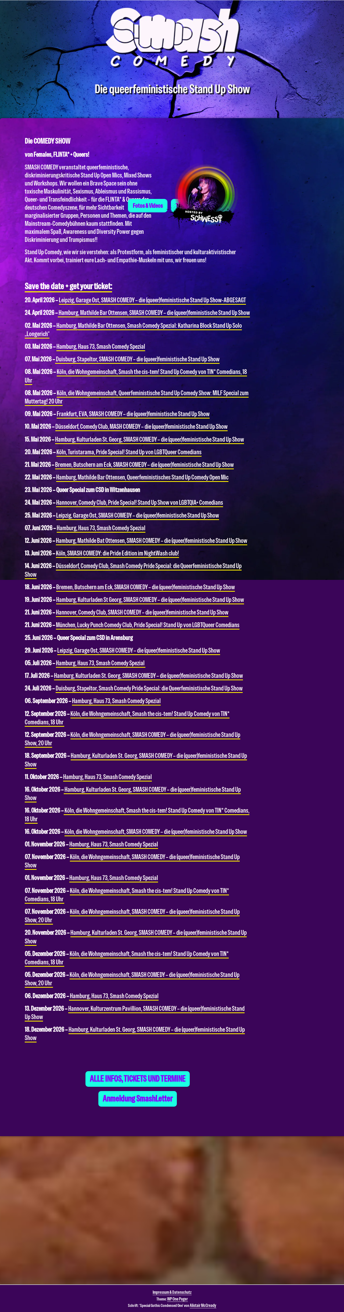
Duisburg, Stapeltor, (137, 359)
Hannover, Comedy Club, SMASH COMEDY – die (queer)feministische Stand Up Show (142, 612)
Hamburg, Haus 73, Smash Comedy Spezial (100, 346)
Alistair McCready (203, 1305)
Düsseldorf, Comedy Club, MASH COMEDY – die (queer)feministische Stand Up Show (141, 426)
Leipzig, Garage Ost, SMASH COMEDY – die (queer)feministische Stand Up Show (137, 515)
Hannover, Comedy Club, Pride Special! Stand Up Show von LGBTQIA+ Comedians (139, 503)
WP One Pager (177, 1298)
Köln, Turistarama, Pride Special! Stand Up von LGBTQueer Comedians (129, 452)
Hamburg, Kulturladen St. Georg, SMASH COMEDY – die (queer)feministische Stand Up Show (149, 439)
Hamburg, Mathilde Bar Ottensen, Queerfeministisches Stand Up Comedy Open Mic (142, 477)
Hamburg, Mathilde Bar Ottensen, (154, 313)
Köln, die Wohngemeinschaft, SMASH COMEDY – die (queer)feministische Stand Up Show (155, 831)
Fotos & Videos (147, 227)
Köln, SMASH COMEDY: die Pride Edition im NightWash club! (117, 553)
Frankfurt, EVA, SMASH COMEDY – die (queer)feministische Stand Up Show (133, 414)
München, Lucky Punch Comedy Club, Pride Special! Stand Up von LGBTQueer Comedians (147, 625)
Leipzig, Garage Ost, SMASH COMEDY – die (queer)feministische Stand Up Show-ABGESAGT (152, 300)
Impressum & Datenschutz (172, 1292)
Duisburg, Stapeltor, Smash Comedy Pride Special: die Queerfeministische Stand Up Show (149, 688)
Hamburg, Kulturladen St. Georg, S (105, 932)
